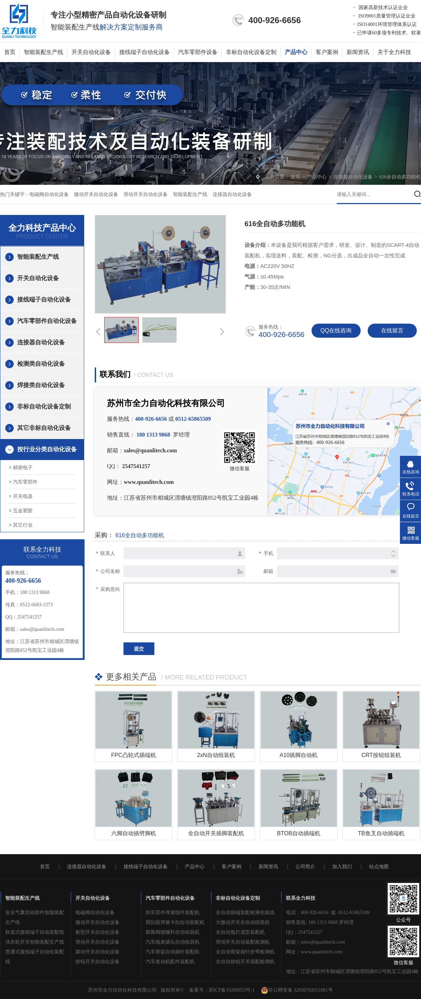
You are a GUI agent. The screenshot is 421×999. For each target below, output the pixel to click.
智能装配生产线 (43, 52)
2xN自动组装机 (216, 755)
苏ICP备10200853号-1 (232, 990)
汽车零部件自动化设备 (47, 321)
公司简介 (305, 866)
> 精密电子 (21, 467)
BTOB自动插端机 (298, 833)
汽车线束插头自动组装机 (173, 942)
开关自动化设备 (91, 52)
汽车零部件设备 (198, 52)
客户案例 (327, 52)
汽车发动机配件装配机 (170, 961)
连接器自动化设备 (353, 177)
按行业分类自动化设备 (47, 449)
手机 (268, 553)
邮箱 (268, 571)
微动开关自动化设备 (96, 194)
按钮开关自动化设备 (97, 961)
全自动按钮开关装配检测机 (245, 961)
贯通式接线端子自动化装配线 (34, 956)
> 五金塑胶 (21, 510)
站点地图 (379, 866)
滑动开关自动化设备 (145, 194)
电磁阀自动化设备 (49, 194)
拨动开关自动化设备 (97, 951)
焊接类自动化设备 (41, 385)
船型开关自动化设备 (97, 932)
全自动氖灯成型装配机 (240, 932)
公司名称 (110, 571)
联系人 (107, 553)
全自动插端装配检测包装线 (245, 912)
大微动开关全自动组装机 (243, 922)
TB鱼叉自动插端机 (381, 833)
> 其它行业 (21, 525)
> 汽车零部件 (23, 482)
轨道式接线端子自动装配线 (34, 932)
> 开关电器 (21, 496)
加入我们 (342, 866)
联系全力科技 (300, 898)
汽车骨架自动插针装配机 (173, 951)
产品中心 (296, 52)
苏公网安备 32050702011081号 (297, 990)
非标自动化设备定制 (251, 52)
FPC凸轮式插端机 (133, 755)
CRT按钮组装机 (381, 755)
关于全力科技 (394, 52)
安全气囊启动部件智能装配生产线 (34, 917)
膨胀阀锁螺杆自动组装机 (173, 932)
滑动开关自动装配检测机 (243, 942)
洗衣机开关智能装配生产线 (34, 942)
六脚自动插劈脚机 (133, 833)
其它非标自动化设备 (44, 428)
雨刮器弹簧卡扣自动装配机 (175, 922)
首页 (9, 52)
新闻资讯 (358, 52)
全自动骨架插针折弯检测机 (245, 951)
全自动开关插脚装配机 (216, 833)
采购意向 (110, 589)
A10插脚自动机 (299, 755)
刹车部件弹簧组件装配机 (173, 912)
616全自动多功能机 (400, 177)
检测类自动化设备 (41, 363)
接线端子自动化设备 (144, 52)
